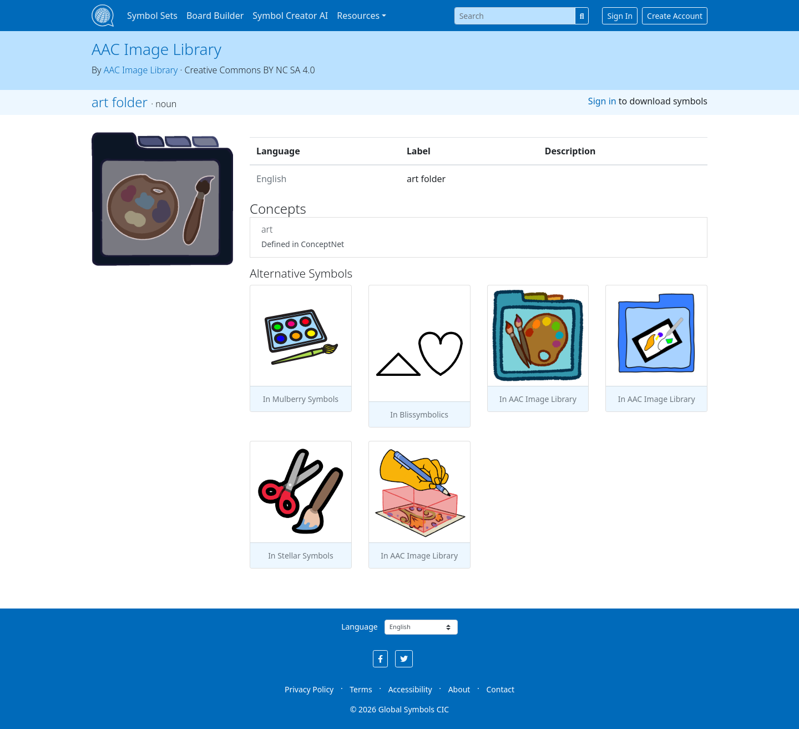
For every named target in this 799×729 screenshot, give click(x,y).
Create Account (674, 16)
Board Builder (215, 15)
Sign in (602, 101)
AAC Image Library (156, 48)
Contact (500, 689)
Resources (358, 15)
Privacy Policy (309, 689)
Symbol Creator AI (290, 15)
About (459, 689)
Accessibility (410, 689)
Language (359, 626)
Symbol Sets (152, 15)
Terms (361, 689)
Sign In (620, 16)
